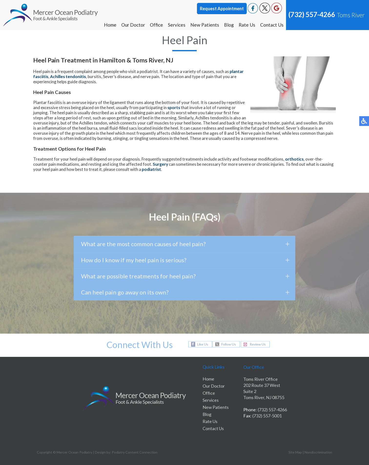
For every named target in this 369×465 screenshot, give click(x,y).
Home (110, 25)
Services (176, 25)
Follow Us (228, 344)
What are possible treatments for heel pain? (185, 277)
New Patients (204, 25)
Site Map (295, 452)
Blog (229, 25)
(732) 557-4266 (311, 14)
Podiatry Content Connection (134, 452)
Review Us (258, 344)
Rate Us (247, 25)
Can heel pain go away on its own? (185, 293)
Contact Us (272, 25)
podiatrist (151, 169)
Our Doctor (133, 25)
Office (156, 25)
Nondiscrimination (318, 452)
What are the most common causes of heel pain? (185, 244)
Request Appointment (222, 8)
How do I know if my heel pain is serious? (185, 261)
